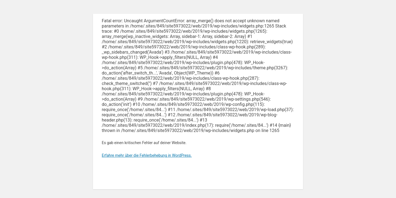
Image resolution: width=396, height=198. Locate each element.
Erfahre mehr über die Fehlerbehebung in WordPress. (147, 155)
